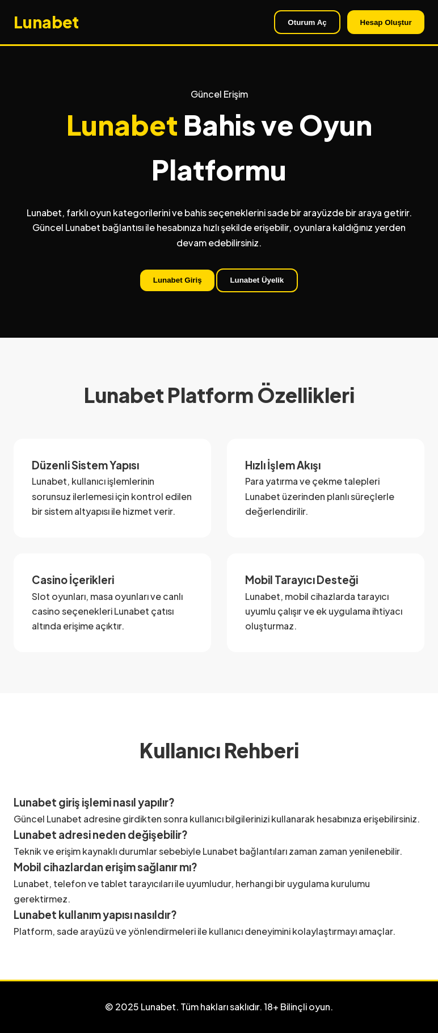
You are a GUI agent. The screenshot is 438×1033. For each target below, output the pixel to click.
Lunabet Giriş (177, 280)
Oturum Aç (307, 22)
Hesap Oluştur (386, 22)
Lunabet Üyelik (257, 280)
